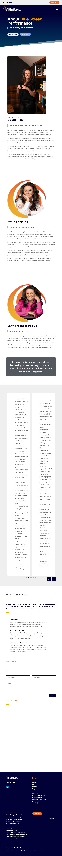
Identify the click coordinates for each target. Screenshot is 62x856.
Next (52, 579)
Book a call (54, 2)
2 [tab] (28, 577)
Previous (50, 579)
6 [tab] (35, 577)
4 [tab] (31, 577)
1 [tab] (26, 577)
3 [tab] (30, 577)
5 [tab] (33, 577)
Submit (52, 695)
